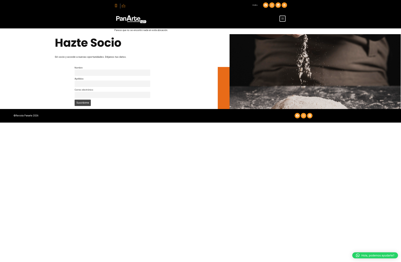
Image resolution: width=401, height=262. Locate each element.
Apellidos (79, 79)
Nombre (79, 68)
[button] (375, 255)
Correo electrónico (84, 90)
